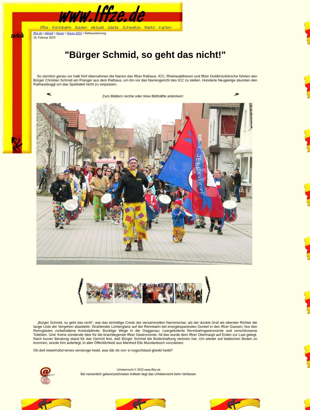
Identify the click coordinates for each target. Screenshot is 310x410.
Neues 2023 (74, 33)
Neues (60, 33)
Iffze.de (37, 33)
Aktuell (49, 33)
